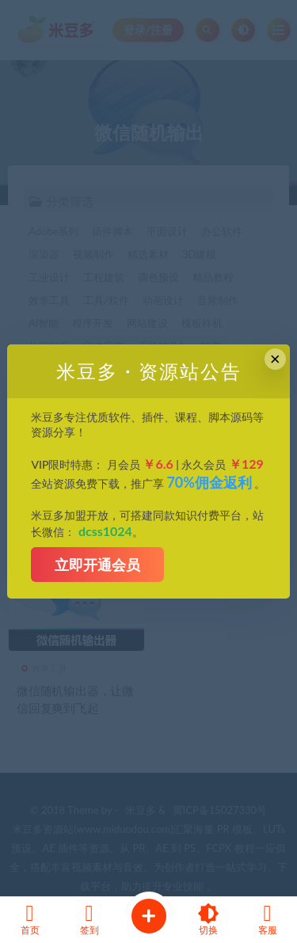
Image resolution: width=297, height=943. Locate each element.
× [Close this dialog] (275, 359)
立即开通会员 (97, 564)
